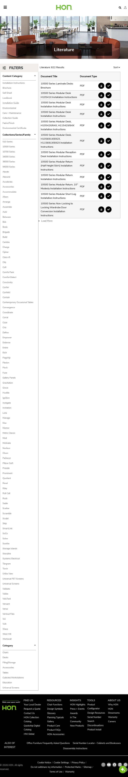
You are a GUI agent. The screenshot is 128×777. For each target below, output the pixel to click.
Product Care (53, 725)
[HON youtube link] (109, 765)
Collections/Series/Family (19, 135)
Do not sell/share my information (46, 767)
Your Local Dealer (32, 704)
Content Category (19, 76)
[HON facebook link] (114, 765)
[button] (125, 7)
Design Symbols (55, 708)
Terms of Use (55, 771)
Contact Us (29, 713)
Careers (112, 721)
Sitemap (88, 767)
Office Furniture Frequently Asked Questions (48, 743)
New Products (77, 725)
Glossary (51, 713)
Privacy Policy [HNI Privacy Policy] (78, 762)
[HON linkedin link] (120, 765)
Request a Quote (32, 708)
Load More (46, 221)
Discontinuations (95, 725)
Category (19, 646)
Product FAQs (54, 729)
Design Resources (96, 712)
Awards (74, 713)
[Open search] (120, 8)
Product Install (94, 729)
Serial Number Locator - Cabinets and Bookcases (97, 743)
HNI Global (29, 733)
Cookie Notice (44, 762)
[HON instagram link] (103, 765)
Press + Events (77, 708)
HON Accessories (55, 734)
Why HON (113, 704)
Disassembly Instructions (75, 748)
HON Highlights (77, 704)
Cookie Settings (61, 762)
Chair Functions (54, 704)
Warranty (112, 717)
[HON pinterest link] (125, 765)
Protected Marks (73, 767)
